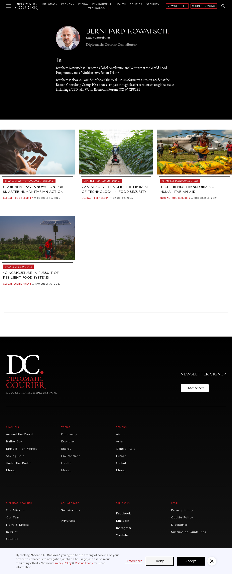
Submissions (70, 510)
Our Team (13, 517)
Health (121, 4)
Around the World (19, 434)
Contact (12, 539)
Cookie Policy (182, 517)
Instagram (123, 528)
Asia (119, 441)
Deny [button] (160, 561)
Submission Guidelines (188, 532)
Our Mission (15, 510)
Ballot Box (14, 441)
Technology (97, 8)
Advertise (68, 520)
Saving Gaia (15, 456)
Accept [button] (191, 561)
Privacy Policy (182, 510)
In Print (12, 532)
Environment (102, 4)
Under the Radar (18, 463)
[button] (211, 561)
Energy (83, 4)
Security (152, 4)
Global (8, 198)
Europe (121, 456)
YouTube (122, 535)
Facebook (123, 513)
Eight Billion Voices (21, 448)
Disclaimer (179, 524)
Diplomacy (49, 4)
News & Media (17, 524)
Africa (120, 434)
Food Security (23, 198)
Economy (67, 4)
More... (11, 470)
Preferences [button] (133, 561)
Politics (136, 4)
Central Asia (125, 448)
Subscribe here (195, 388)
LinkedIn (122, 520)
